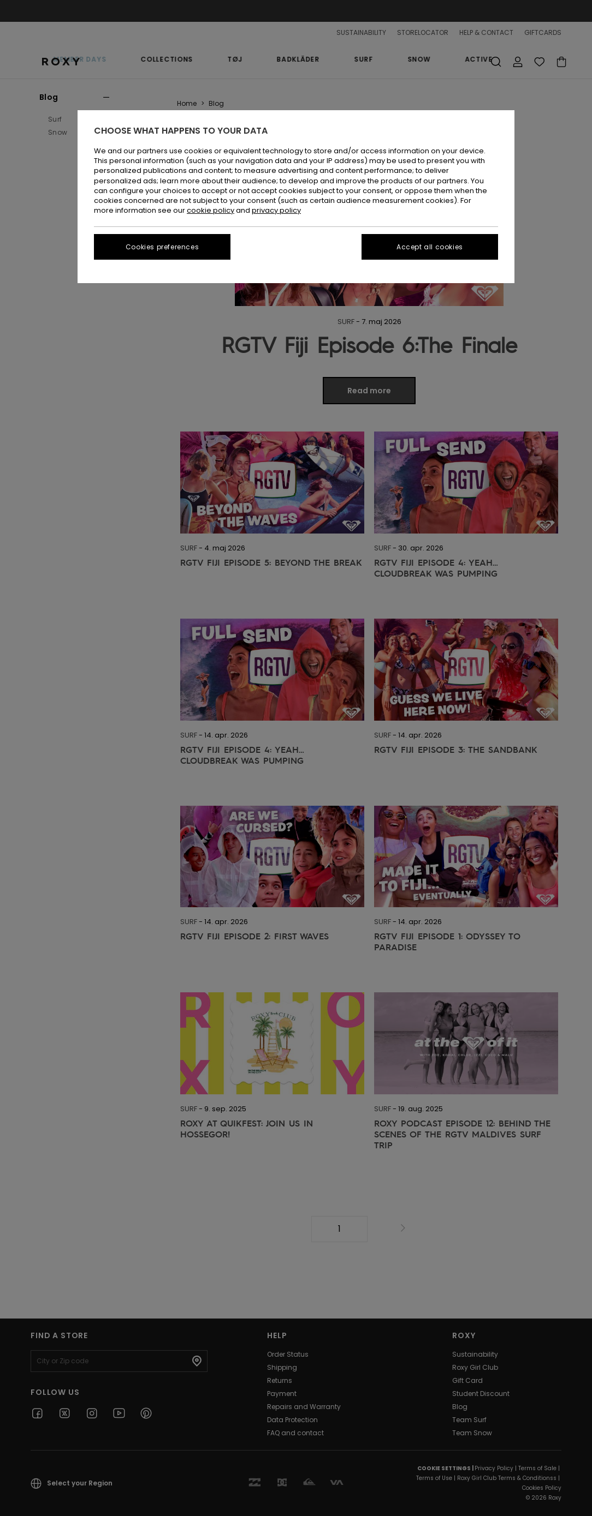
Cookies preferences (162, 246)
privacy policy (276, 210)
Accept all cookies (429, 246)
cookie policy (210, 210)
